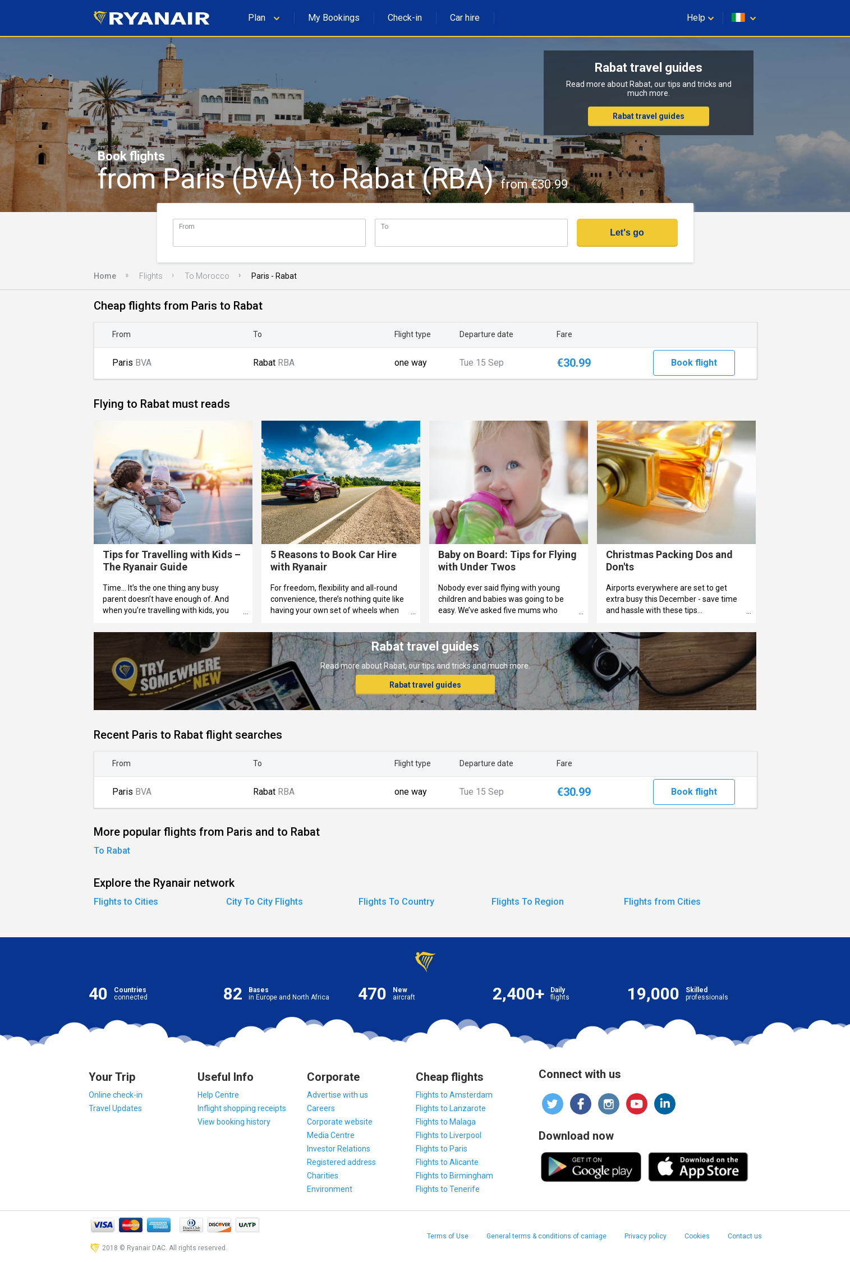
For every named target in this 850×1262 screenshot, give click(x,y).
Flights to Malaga (446, 1121)
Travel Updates (115, 1108)
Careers (321, 1108)
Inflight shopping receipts (241, 1108)
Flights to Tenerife (448, 1189)
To (384, 226)
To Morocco (207, 275)
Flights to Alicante (447, 1162)
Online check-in (116, 1094)
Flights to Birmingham (454, 1175)
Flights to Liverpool (448, 1135)
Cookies (697, 1236)
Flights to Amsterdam (454, 1094)
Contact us (745, 1236)
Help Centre (218, 1094)
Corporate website (340, 1121)
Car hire (465, 17)
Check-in (405, 17)
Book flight (694, 362)
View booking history (233, 1121)
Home (105, 275)
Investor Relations (338, 1148)
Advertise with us (337, 1094)
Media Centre (331, 1135)
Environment (329, 1189)
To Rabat (112, 850)
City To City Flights (264, 901)
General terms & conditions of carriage (546, 1236)
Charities (322, 1175)
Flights (151, 275)
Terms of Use (447, 1236)
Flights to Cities (126, 901)
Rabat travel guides (648, 116)
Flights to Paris (441, 1148)
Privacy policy (645, 1236)
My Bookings (334, 17)
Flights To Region (527, 901)
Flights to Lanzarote (451, 1108)
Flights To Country (396, 901)
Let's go (627, 232)
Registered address (341, 1162)
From (187, 226)
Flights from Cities (662, 901)
